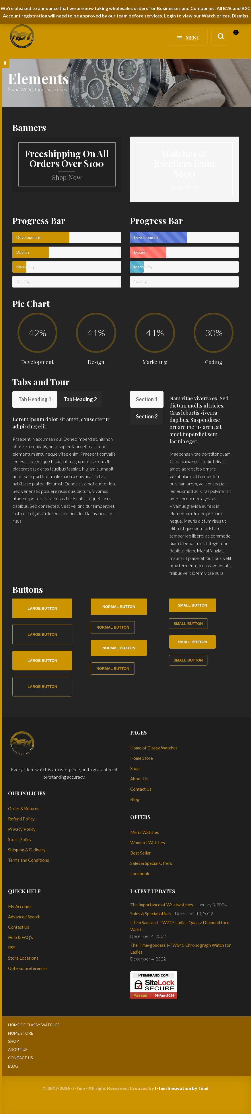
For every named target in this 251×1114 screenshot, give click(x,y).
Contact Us (140, 789)
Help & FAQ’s (20, 937)
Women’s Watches (147, 842)
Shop (135, 768)
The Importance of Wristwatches (161, 904)
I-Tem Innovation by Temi (181, 1088)
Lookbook (139, 873)
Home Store (141, 758)
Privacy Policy (22, 829)
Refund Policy (21, 818)
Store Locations (23, 958)
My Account (19, 906)
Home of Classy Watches (154, 747)
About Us (139, 778)
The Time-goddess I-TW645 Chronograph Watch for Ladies (180, 948)
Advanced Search (24, 916)
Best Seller (140, 852)
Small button (192, 605)
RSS (11, 947)
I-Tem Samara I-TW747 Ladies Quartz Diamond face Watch (179, 926)
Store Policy (20, 839)
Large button (42, 608)
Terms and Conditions (28, 860)
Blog (134, 799)
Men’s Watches (144, 832)
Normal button (118, 607)
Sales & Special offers (150, 913)
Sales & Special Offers (151, 863)
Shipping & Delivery (27, 849)
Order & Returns (23, 808)
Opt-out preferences (28, 968)
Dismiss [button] (240, 15)
